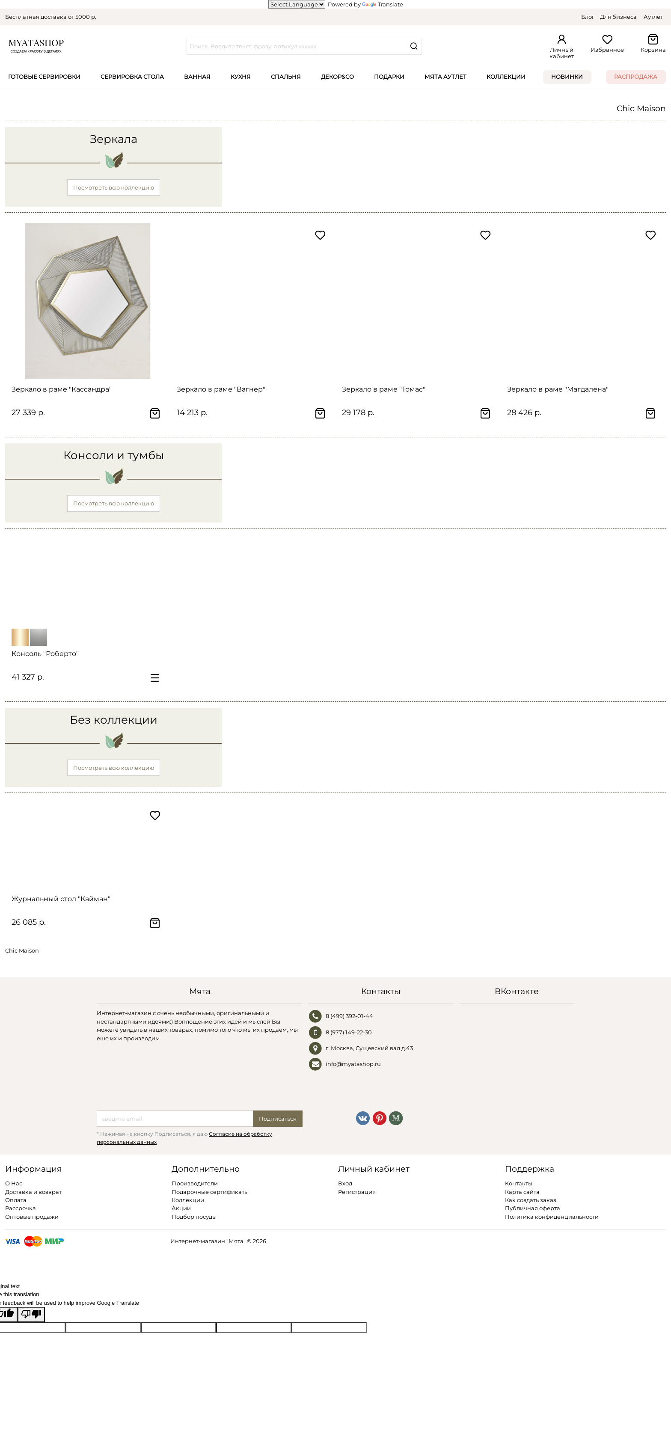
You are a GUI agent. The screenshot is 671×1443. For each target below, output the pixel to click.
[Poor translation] (31, 1314)
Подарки (389, 76)
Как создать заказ (530, 1200)
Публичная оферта (532, 1208)
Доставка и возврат (33, 1191)
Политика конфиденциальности (552, 1216)
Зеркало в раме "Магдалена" (558, 389)
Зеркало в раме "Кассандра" (62, 389)
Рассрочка (20, 1208)
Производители (195, 1183)
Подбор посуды (194, 1216)
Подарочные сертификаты (210, 1191)
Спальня (286, 76)
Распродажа (635, 76)
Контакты (518, 1183)
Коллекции (506, 76)
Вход (345, 1183)
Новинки (567, 76)
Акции (181, 1208)
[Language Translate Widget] (296, 4)
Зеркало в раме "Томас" (383, 389)
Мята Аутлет (445, 76)
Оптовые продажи (32, 1216)
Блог (587, 16)
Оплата (16, 1200)
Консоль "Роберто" (45, 654)
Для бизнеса (618, 16)
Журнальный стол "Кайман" (61, 899)
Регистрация (357, 1191)
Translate (382, 4)
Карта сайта (522, 1191)
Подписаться (278, 1118)
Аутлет (653, 16)
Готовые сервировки (44, 76)
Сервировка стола (132, 76)
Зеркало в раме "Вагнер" (221, 389)
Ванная (197, 76)
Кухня (241, 76)
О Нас (13, 1183)
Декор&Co (337, 76)
